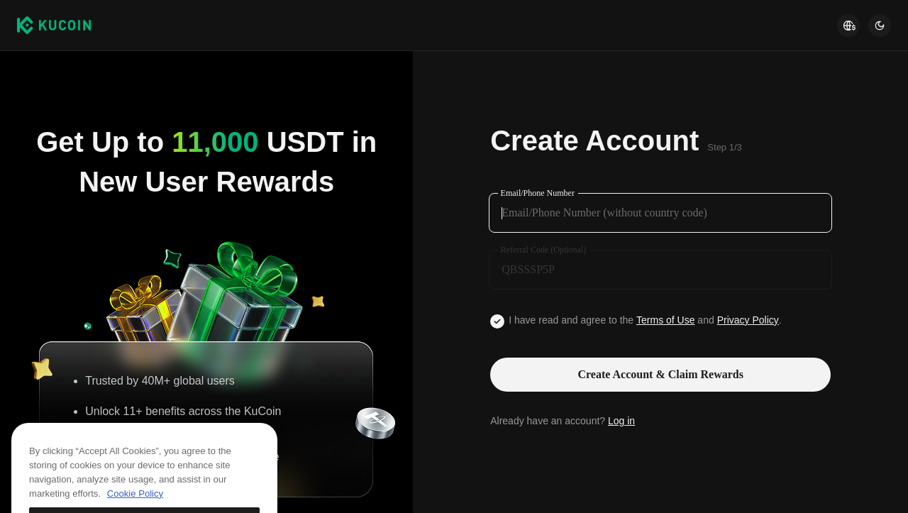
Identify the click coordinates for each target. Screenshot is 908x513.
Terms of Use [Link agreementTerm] (665, 320)
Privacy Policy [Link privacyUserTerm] (748, 320)
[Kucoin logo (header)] (54, 24)
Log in (621, 420)
